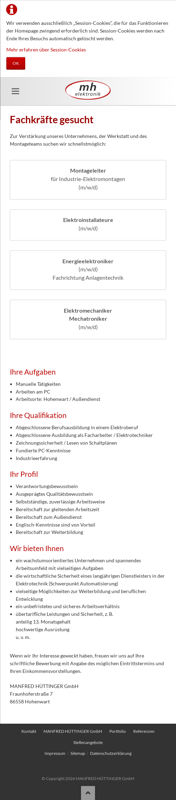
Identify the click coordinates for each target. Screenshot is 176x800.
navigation (15, 91)
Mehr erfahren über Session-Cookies (46, 50)
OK (16, 63)
